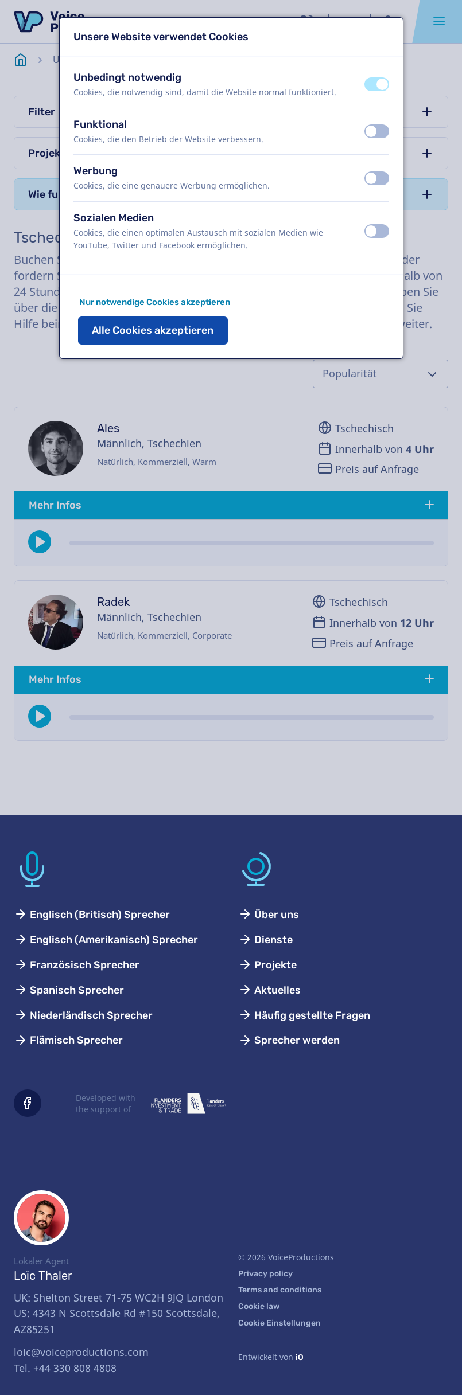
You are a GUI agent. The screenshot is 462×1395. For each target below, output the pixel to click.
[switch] (376, 84)
